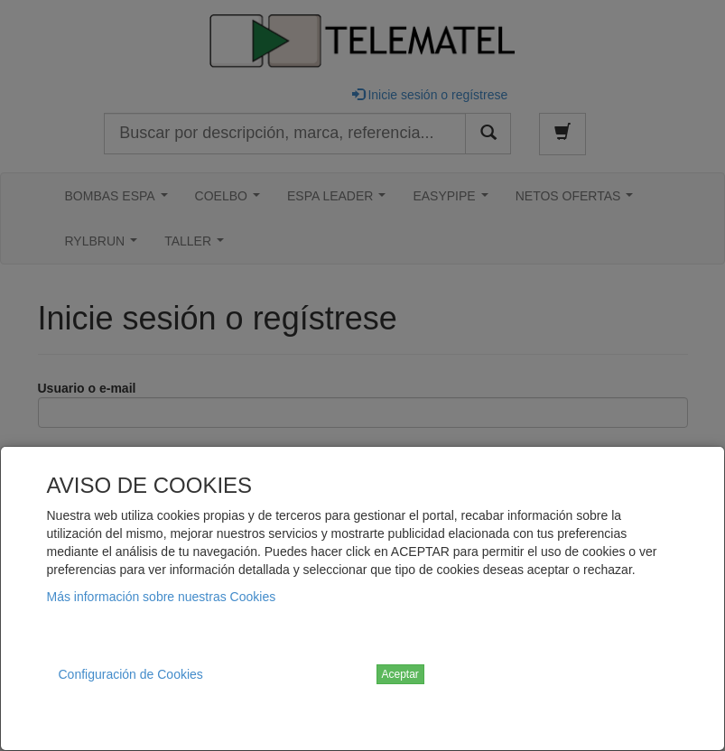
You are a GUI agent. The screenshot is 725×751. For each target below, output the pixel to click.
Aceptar (400, 674)
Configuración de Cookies (131, 674)
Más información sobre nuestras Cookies (161, 596)
